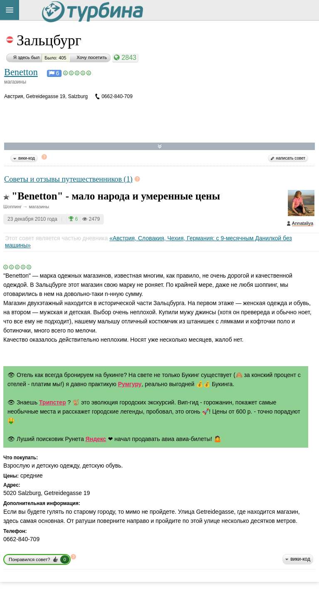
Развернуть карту (160, 146)
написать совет (290, 158)
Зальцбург (49, 40)
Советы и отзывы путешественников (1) (68, 179)
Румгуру (130, 384)
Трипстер (52, 402)
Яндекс (96, 439)
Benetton (21, 72)
